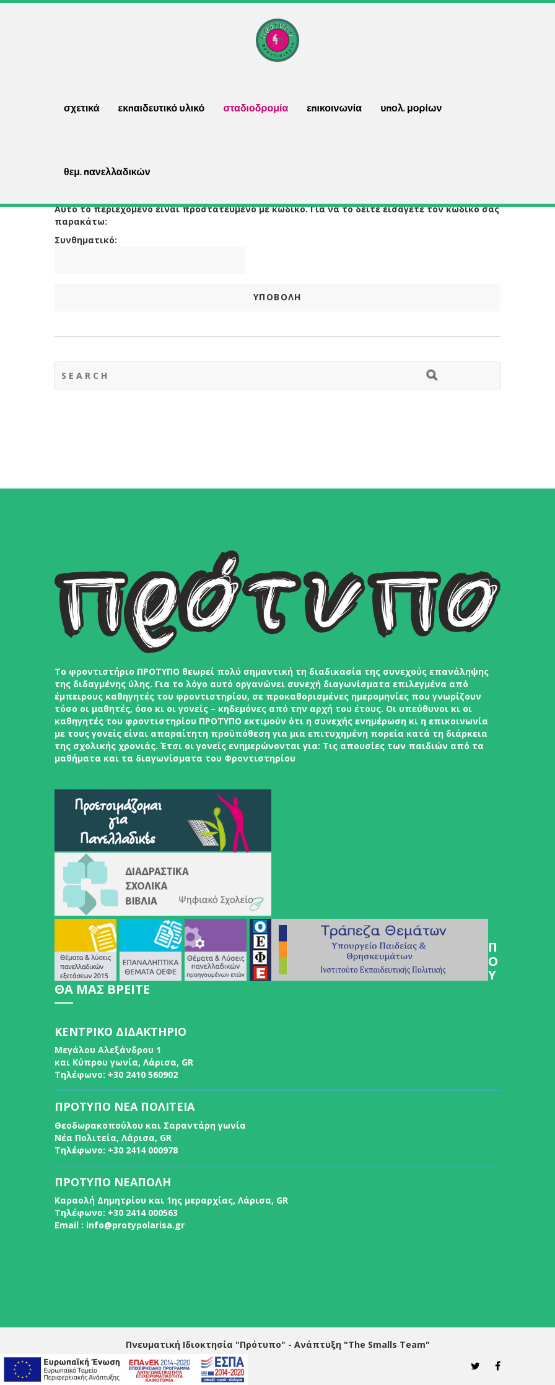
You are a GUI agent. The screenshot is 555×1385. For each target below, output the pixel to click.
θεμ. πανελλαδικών (107, 171)
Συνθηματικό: (150, 254)
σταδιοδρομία (255, 108)
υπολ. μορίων (411, 108)
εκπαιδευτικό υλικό (161, 108)
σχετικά (82, 108)
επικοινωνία (334, 108)
